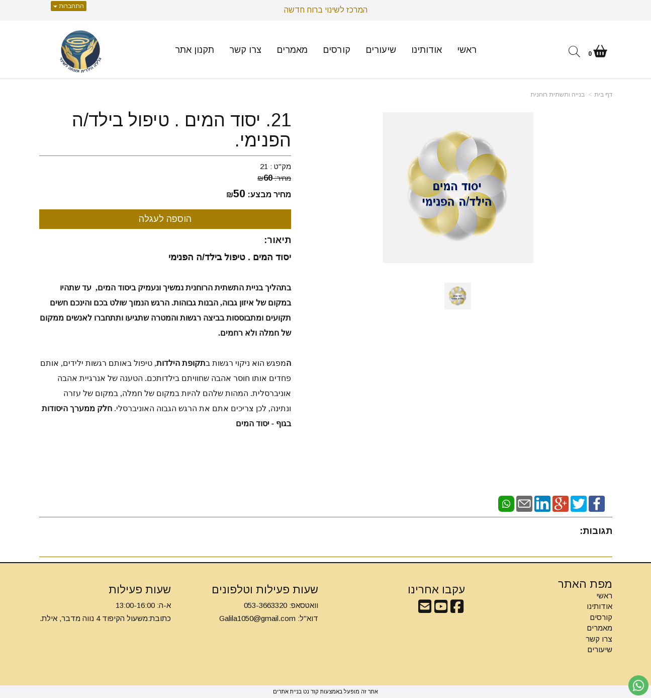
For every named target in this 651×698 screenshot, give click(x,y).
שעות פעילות (140, 589)
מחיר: (274, 178)
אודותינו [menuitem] (426, 50)
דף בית (603, 94)
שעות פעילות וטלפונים (265, 589)
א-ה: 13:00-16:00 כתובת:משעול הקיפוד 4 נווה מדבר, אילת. (105, 612)
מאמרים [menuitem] (292, 50)
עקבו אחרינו (436, 589)
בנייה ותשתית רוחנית (557, 94)
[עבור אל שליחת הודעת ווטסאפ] (638, 685)
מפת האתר (585, 584)
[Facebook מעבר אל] (456, 609)
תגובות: (596, 531)
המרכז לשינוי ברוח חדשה (325, 10)
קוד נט (310, 691)
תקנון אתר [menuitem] (194, 50)
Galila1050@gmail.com (257, 618)
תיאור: (277, 240)
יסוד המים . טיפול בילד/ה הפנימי (229, 257)
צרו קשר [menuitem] (245, 50)
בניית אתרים (287, 691)
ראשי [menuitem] (467, 50)
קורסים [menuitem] (336, 50)
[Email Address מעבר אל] (424, 609)
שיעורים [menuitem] (380, 50)
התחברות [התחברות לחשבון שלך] (68, 6)
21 (264, 166)
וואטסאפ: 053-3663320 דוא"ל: (268, 612)
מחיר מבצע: (269, 194)
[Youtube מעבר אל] (440, 609)
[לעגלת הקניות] (597, 53)
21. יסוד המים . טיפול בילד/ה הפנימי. (181, 130)
